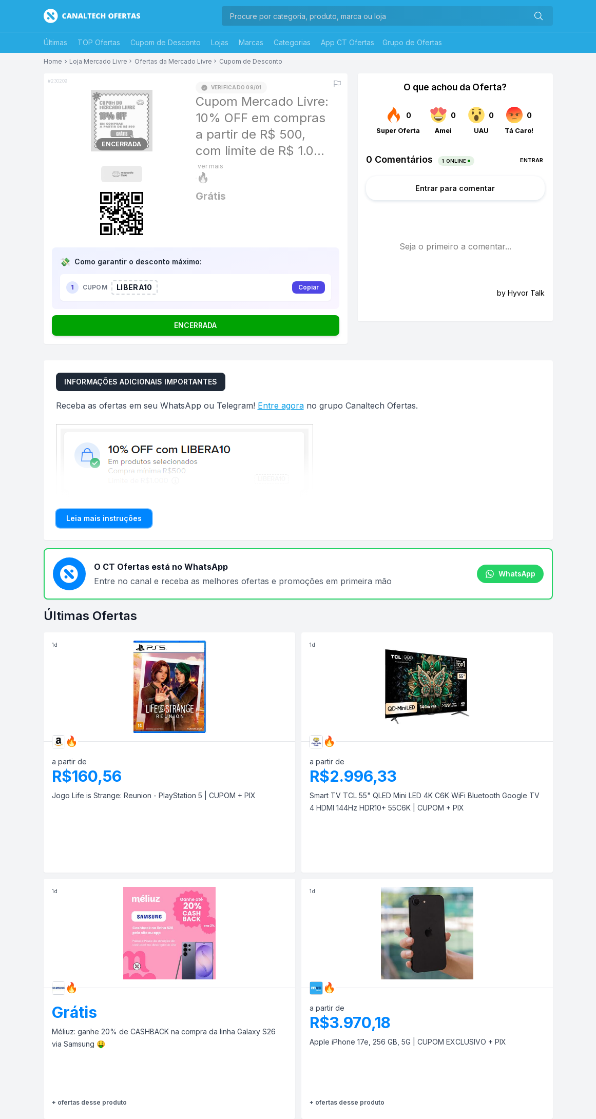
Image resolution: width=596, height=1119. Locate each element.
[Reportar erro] (337, 84)
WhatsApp (510, 573)
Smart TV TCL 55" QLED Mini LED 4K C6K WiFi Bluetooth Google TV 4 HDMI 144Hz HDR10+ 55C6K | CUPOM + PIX (425, 801)
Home (53, 62)
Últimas (55, 42)
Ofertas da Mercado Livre (173, 62)
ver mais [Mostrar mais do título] (210, 166)
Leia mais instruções (104, 518)
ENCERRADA (195, 325)
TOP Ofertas (99, 42)
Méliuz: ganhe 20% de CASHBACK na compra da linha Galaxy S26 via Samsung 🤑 (164, 1037)
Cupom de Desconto (165, 42)
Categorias (292, 42)
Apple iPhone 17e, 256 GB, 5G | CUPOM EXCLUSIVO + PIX (408, 1041)
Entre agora (281, 405)
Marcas (251, 42)
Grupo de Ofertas (412, 42)
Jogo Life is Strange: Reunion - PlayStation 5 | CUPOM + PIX (154, 795)
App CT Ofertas (347, 42)
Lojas (219, 42)
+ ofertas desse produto (89, 1102)
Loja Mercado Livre (98, 62)
